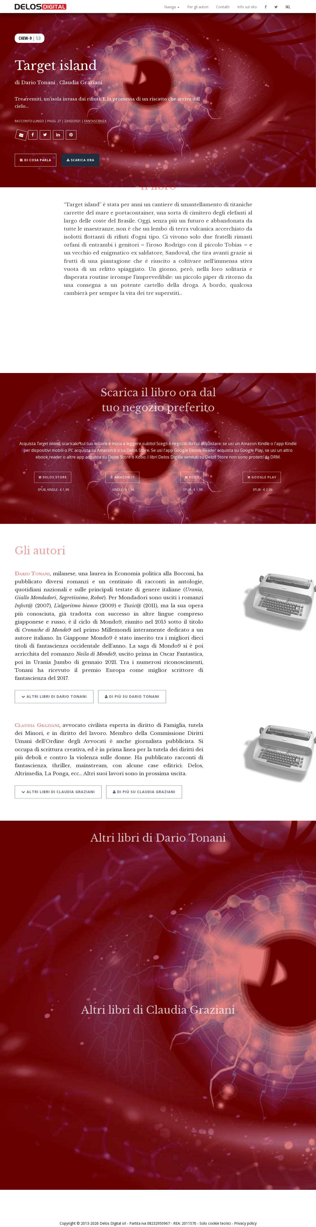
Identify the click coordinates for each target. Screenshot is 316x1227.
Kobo (193, 464)
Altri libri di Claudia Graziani (58, 776)
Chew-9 (25, 38)
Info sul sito (247, 6)
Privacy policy (245, 1217)
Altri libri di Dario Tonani (54, 682)
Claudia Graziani (37, 721)
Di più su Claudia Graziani (142, 776)
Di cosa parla (37, 156)
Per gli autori (197, 6)
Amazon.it (123, 464)
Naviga (171, 6)
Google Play (262, 464)
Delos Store (53, 464)
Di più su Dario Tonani (130, 682)
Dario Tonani (38, 82)
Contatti (223, 6)
